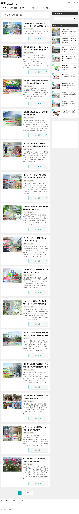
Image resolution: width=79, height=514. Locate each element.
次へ (28, 492)
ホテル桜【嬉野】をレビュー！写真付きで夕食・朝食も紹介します (69, 31)
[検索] (65, 18)
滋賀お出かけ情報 (28, 212)
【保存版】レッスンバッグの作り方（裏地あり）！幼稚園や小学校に (69, 67)
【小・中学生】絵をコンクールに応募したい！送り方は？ (69, 75)
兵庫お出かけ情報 (28, 117)
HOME (4, 8)
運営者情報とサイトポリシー (18, 8)
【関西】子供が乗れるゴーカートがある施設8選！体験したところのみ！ (69, 85)
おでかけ (26, 338)
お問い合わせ (46, 8)
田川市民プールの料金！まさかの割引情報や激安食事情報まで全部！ (69, 94)
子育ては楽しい (11, 3)
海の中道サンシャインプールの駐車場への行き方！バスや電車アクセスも (69, 40)
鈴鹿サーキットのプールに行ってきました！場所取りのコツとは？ (69, 49)
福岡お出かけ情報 (28, 52)
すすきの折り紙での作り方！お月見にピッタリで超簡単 (69, 111)
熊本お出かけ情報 (28, 29)
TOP (9, 501)
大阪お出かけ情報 (28, 464)
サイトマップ (34, 8)
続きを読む (41, 38)
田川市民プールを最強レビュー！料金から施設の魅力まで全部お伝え (69, 103)
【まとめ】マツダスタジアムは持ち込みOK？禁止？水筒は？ (69, 58)
